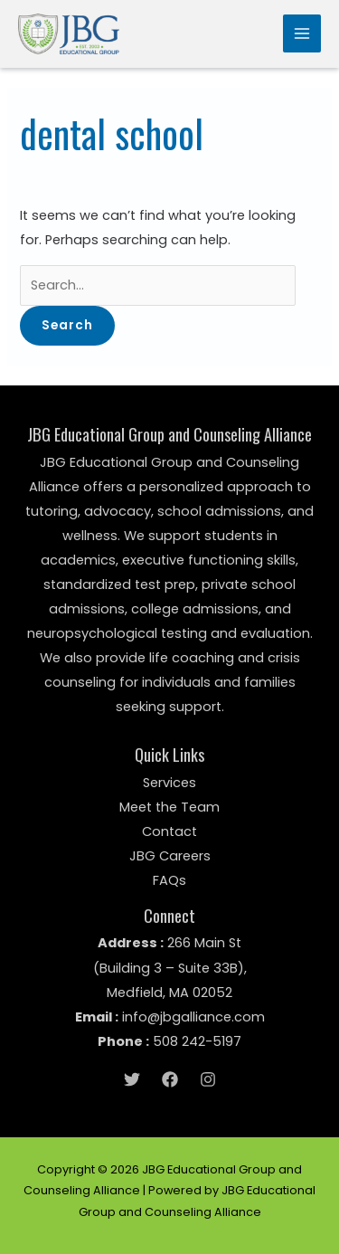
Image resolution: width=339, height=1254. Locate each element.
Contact (169, 831)
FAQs (169, 880)
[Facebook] (170, 1079)
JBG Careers (170, 856)
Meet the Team (169, 807)
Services (169, 783)
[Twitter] (132, 1079)
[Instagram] (208, 1079)
